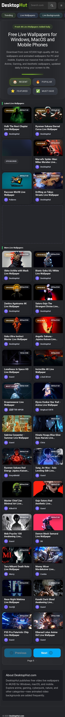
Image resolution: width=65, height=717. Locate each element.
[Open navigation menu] (61, 5)
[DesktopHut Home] (14, 5)
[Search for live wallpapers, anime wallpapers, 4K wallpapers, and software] (38, 5)
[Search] (52, 5)
